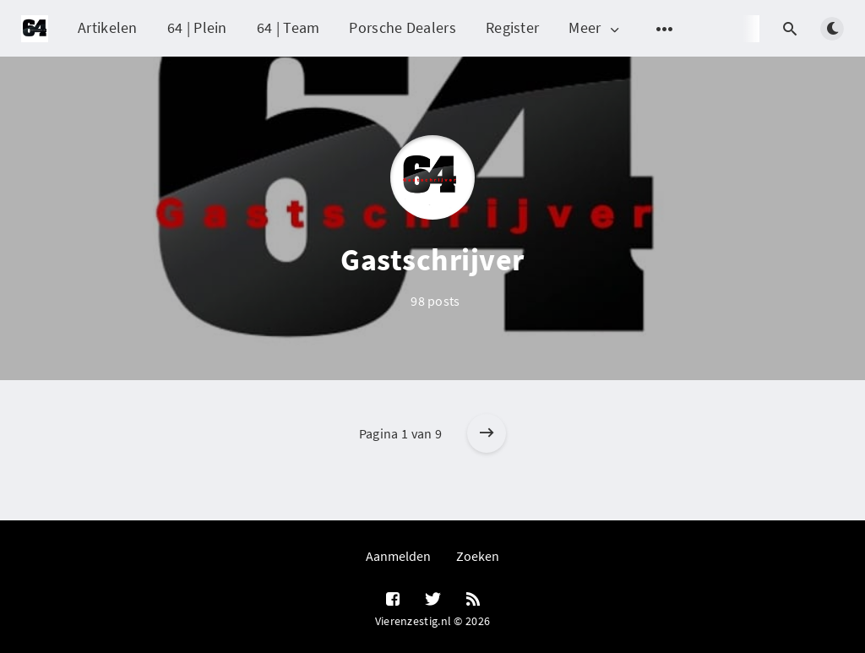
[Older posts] (486, 433)
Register (512, 27)
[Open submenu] (664, 28)
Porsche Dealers (402, 27)
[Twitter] (433, 599)
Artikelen (108, 27)
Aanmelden (398, 555)
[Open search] (789, 28)
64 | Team (288, 27)
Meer (595, 28)
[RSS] (473, 599)
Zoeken (477, 555)
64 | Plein (197, 27)
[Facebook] (393, 599)
